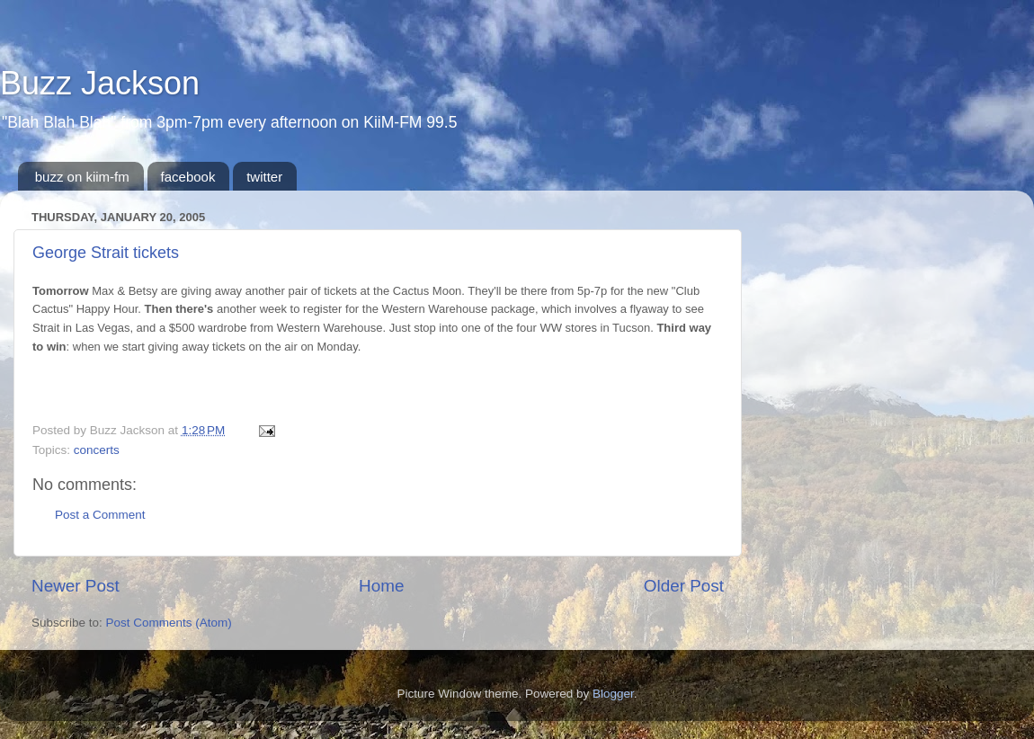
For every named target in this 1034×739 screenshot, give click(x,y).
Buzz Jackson (100, 83)
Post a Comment (100, 514)
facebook (188, 176)
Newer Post (75, 585)
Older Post (684, 585)
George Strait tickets (105, 253)
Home (381, 585)
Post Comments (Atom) (169, 622)
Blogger (613, 693)
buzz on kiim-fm (82, 176)
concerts (97, 450)
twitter (264, 176)
